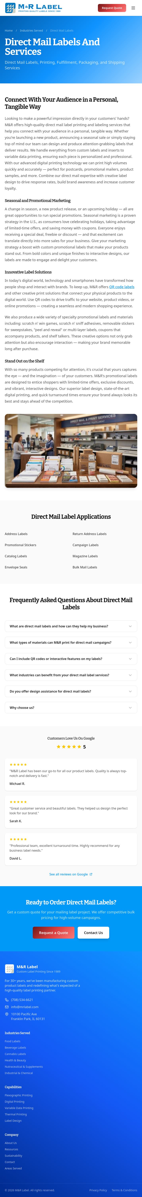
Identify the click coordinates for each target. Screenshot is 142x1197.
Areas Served (13, 1168)
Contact (10, 1162)
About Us (11, 1143)
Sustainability (13, 1155)
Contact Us (93, 932)
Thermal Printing (16, 1114)
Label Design (13, 1121)
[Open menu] (133, 8)
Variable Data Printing (19, 1108)
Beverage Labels (15, 1047)
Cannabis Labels (15, 1054)
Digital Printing (14, 1101)
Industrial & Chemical (19, 1073)
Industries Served (31, 30)
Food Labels (12, 1041)
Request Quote (112, 8)
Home (9, 30)
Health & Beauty (15, 1060)
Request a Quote (53, 932)
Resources (11, 1149)
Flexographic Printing (19, 1095)
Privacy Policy (98, 1190)
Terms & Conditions (124, 1190)
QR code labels (121, 286)
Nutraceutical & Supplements (24, 1067)
